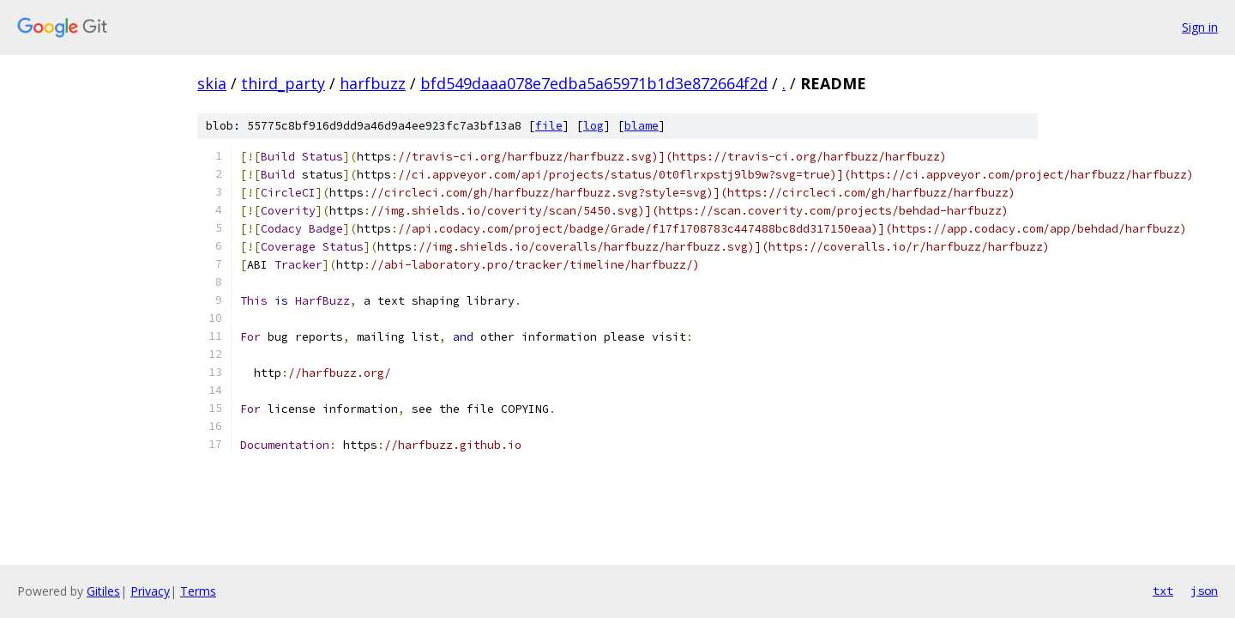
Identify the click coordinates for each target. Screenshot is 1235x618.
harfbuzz (373, 83)
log (593, 125)
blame (641, 125)
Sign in (1200, 27)
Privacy (150, 591)
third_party (283, 83)
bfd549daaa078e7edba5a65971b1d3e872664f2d (594, 83)
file (549, 125)
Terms (198, 591)
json (1204, 590)
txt (1163, 590)
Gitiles (103, 591)
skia (211, 83)
